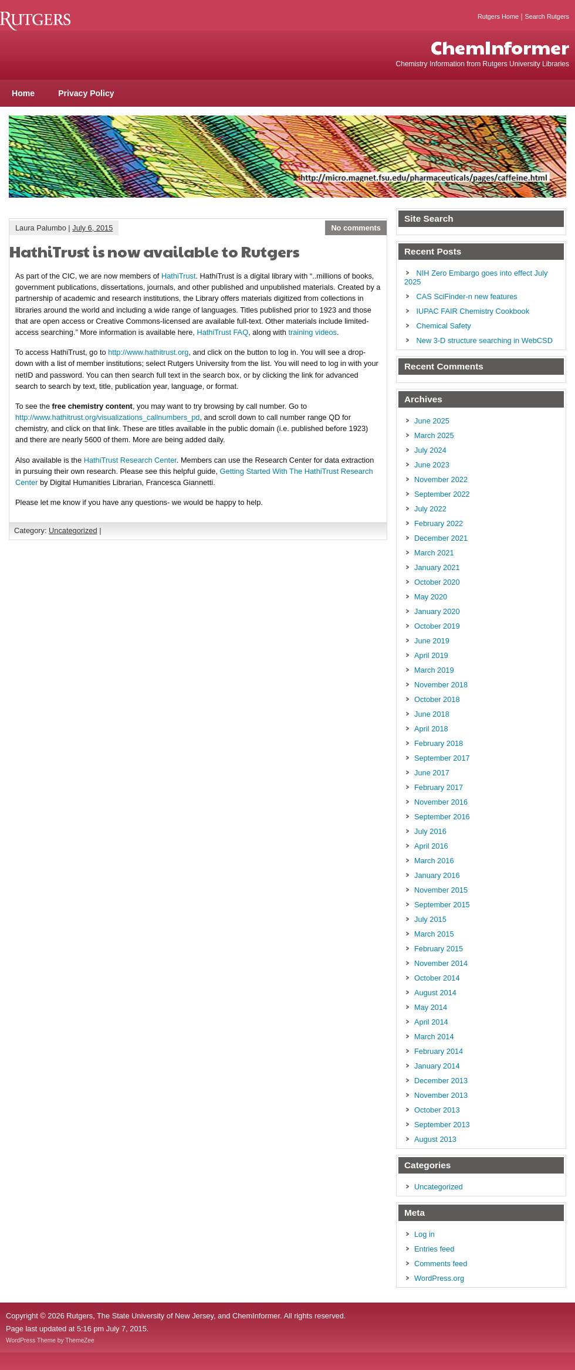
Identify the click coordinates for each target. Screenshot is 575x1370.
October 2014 (437, 978)
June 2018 (431, 714)
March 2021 (434, 552)
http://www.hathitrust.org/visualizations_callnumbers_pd (107, 417)
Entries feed (434, 1248)
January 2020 (437, 611)
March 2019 (434, 670)
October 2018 (437, 699)
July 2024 (430, 450)
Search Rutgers (547, 16)
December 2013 (441, 1080)
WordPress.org (439, 1278)
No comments (356, 227)
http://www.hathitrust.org (148, 352)
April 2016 (431, 846)
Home (23, 93)
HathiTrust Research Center (130, 460)
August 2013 (435, 1139)
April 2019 (431, 655)
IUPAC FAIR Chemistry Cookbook (473, 311)
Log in (424, 1234)
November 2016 (441, 802)
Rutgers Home (498, 16)
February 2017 (438, 787)
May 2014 (430, 1007)
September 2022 (442, 494)
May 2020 (430, 596)
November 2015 (441, 890)
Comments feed (440, 1263)
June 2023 (431, 464)
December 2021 (441, 538)
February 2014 (438, 1051)
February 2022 (438, 523)
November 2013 (441, 1095)
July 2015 (430, 919)
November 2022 (441, 479)
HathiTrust (178, 276)
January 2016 (437, 875)
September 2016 (442, 816)
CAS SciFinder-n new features (467, 296)
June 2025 (431, 420)
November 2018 (441, 684)
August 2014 (435, 992)
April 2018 (431, 728)
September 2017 (442, 758)
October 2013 (437, 1110)
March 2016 (434, 860)
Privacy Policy (86, 93)
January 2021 (437, 567)
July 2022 (430, 508)
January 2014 (437, 1066)
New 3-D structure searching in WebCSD (485, 340)
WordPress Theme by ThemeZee (50, 1340)
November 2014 (441, 963)
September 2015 (442, 904)
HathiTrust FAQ (222, 332)
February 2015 (438, 948)
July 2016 (430, 831)
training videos (312, 332)
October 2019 (437, 626)
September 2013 (442, 1124)
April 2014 (431, 1022)
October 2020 (437, 582)
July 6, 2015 (92, 227)
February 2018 (438, 743)
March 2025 (434, 435)
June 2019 (431, 640)
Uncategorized (73, 530)
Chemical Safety (444, 325)
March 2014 (434, 1036)
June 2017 (431, 772)
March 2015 (434, 934)
